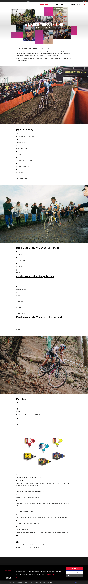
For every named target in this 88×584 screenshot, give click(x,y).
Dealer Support (52, 567)
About (73, 566)
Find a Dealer (78, 5)
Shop (85, 4)
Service (73, 4)
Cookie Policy (50, 578)
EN (86, 1)
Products (4, 4)
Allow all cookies (74, 572)
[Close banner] (86, 571)
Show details (19, 581)
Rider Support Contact (53, 566)
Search (57, 4)
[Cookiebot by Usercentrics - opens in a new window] (8, 582)
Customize (75, 575)
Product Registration (64, 5)
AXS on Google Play (66, 567)
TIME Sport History (75, 567)
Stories (46, 566)
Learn (13, 4)
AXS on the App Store (66, 566)
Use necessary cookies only (74, 579)
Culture (46, 567)
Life (9, 4)
